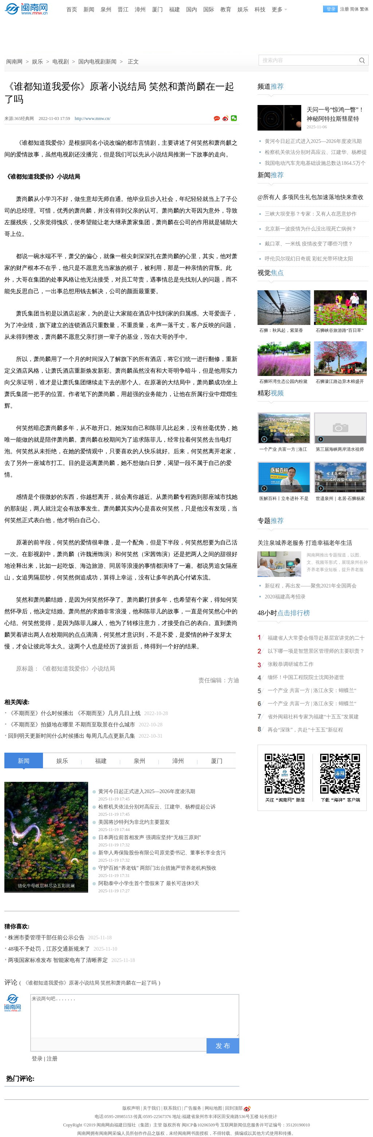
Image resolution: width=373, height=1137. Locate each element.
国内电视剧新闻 (97, 62)
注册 (344, 9)
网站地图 (213, 1108)
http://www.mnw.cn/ (92, 118)
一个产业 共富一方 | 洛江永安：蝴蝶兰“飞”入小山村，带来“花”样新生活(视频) (284, 450)
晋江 (123, 9)
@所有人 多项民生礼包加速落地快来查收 (311, 197)
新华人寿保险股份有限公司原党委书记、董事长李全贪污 (162, 852)
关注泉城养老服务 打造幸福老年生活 (305, 543)
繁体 (364, 9)
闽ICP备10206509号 (200, 1125)
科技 (260, 9)
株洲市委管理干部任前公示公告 (46, 937)
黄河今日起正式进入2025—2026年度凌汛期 (146, 791)
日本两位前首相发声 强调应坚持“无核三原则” (149, 837)
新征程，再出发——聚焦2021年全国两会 (311, 586)
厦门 (157, 9)
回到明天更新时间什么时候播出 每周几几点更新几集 (71, 736)
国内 (191, 9)
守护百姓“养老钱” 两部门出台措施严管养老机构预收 (157, 868)
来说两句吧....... (135, 1015)
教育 (225, 9)
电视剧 (60, 62)
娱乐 (242, 9)
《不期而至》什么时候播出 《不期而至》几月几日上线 (74, 713)
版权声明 (131, 1108)
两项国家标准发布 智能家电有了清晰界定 (58, 960)
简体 (354, 9)
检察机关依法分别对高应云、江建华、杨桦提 (316, 152)
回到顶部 (234, 1108)
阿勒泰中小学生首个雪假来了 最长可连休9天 (148, 883)
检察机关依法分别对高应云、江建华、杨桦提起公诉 (157, 807)
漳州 (140, 9)
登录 (37, 1059)
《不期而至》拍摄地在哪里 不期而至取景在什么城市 (71, 724)
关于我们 (151, 1108)
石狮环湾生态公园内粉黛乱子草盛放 (283, 382)
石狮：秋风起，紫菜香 (281, 330)
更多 (277, 9)
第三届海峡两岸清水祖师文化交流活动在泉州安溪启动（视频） (340, 450)
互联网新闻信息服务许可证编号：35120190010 (265, 1125)
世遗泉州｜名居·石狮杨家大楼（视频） (340, 499)
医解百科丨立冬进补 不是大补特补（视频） (284, 499)
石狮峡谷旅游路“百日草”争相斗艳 (340, 331)
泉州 (106, 9)
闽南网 (14, 62)
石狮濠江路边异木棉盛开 (340, 381)
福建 (174, 9)
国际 (208, 9)
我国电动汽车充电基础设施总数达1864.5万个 (315, 163)
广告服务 (192, 1108)
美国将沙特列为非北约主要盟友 (134, 822)
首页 (71, 9)
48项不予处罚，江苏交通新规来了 (49, 949)
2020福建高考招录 (285, 596)
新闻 (88, 9)
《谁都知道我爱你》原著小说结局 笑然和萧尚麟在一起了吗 (90, 983)
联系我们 (172, 1108)
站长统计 (268, 1116)
